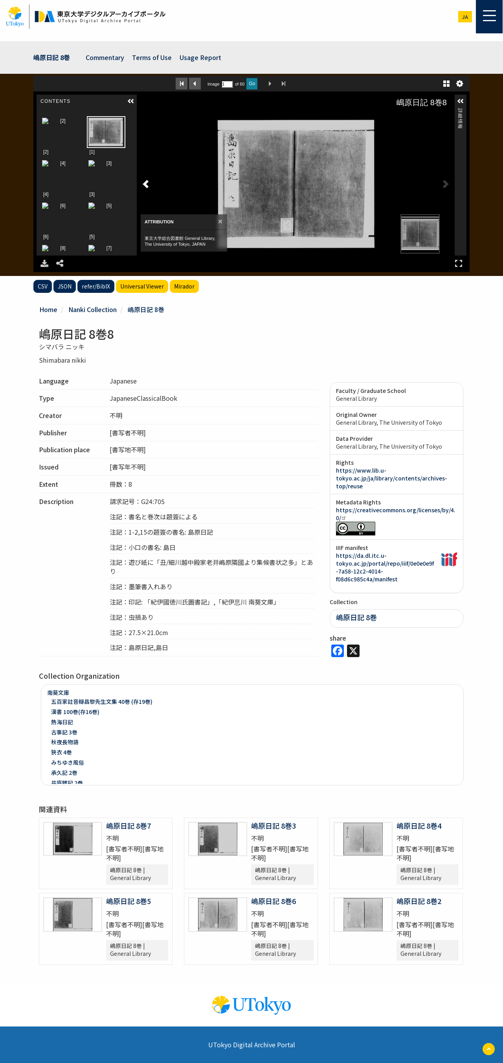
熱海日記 (62, 722)
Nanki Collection (92, 309)
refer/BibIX (96, 286)
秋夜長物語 (65, 742)
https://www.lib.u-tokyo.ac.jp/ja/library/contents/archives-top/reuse (391, 478)
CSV (43, 286)
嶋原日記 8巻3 (273, 825)
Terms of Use (152, 57)
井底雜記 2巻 (67, 783)
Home (48, 309)
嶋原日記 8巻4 (419, 825)
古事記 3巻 (64, 732)
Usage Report (200, 57)
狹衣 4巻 (61, 752)
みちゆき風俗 (67, 762)
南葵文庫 (58, 692)
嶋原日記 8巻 (51, 57)
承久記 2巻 (64, 772)
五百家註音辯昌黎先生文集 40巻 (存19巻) (101, 701)
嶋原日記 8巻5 (128, 901)
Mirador (184, 286)
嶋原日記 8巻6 (273, 901)
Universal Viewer (142, 286)
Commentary (105, 57)
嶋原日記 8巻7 (128, 825)
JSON (65, 286)
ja (465, 16)
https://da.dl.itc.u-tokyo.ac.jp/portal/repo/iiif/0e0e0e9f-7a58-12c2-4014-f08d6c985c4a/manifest (385, 567)
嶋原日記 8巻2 (419, 901)
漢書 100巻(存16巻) (75, 712)
